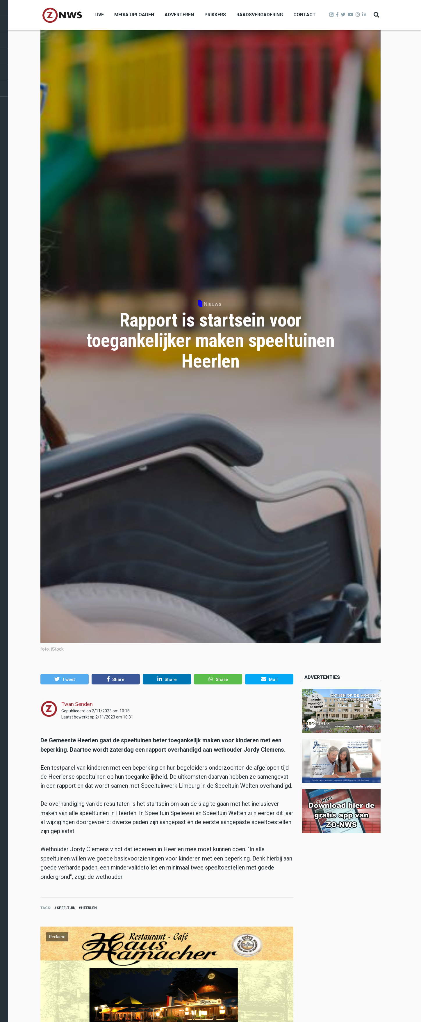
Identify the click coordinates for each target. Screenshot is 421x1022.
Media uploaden (134, 14)
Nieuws (213, 304)
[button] (64, 679)
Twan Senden (77, 704)
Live (99, 14)
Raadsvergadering (259, 14)
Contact (304, 14)
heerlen (89, 908)
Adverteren (179, 14)
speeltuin (66, 908)
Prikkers (215, 14)
